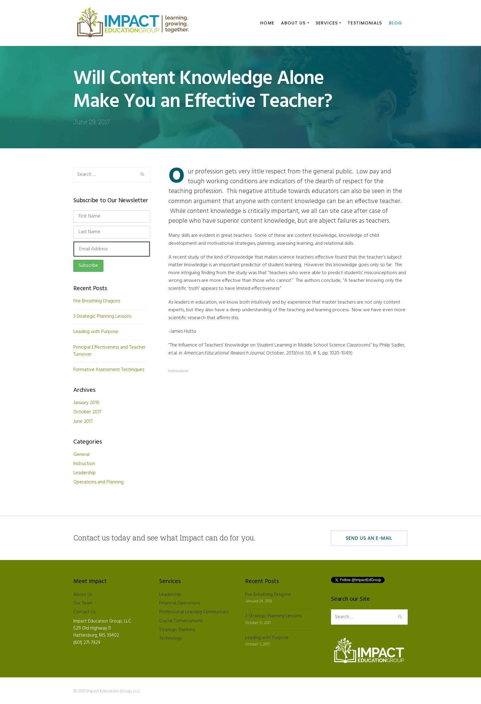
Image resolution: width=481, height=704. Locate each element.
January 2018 (86, 403)
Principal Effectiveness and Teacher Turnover (109, 350)
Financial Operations (179, 603)
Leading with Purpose (95, 332)
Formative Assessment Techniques (108, 370)
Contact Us (84, 612)
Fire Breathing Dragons (96, 301)
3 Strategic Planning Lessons (102, 316)
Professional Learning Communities (194, 612)
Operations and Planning (98, 482)
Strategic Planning (177, 630)
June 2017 (83, 422)
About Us (82, 594)
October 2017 (87, 412)
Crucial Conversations (180, 621)
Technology (170, 638)
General (81, 455)
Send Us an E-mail (369, 538)
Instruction (178, 371)
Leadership (84, 473)
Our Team (82, 603)
